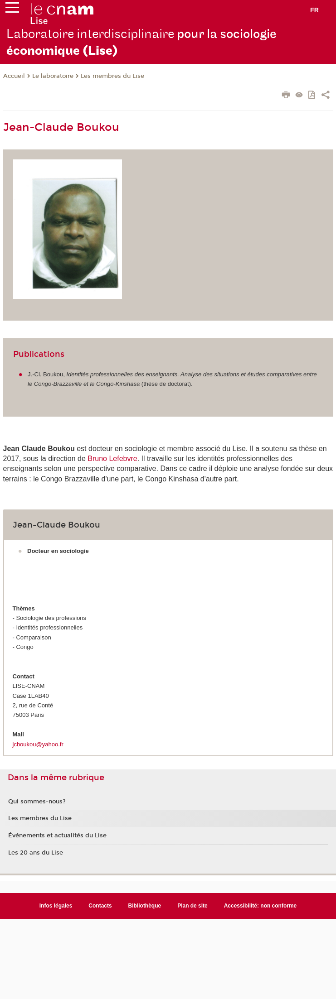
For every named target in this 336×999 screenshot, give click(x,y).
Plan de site (192, 906)
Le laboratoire (52, 76)
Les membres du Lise (112, 76)
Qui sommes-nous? (37, 801)
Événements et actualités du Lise (57, 835)
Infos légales (56, 906)
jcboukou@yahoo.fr (38, 744)
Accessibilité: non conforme (260, 906)
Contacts (100, 906)
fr (314, 10)
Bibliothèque (144, 906)
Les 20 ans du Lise (35, 852)
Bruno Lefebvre (112, 458)
